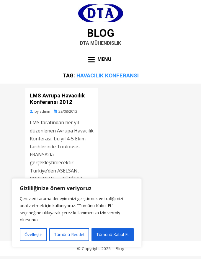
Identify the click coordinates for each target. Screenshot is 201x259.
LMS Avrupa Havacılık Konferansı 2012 (57, 99)
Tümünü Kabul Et (112, 234)
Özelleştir (33, 234)
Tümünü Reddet (69, 234)
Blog (100, 33)
